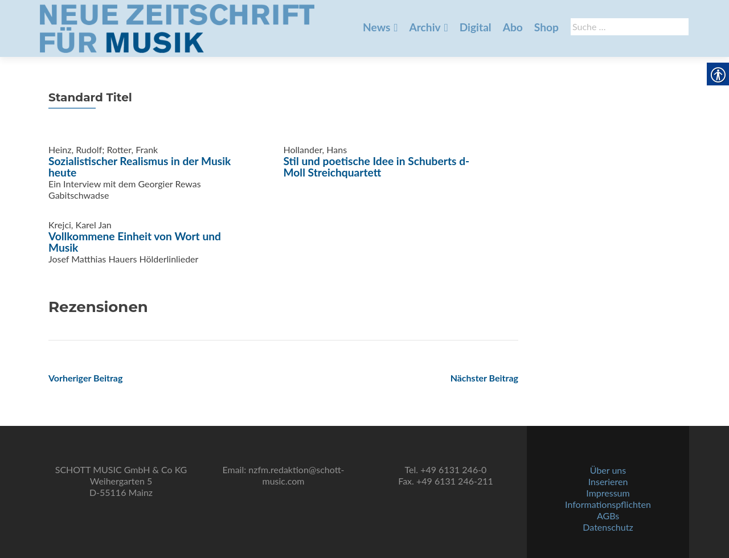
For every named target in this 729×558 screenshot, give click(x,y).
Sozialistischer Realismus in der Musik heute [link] (139, 166)
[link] (177, 27)
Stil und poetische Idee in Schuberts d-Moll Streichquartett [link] (377, 166)
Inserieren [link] (608, 481)
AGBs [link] (608, 515)
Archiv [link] (424, 27)
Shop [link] (546, 27)
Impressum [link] (607, 492)
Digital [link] (476, 27)
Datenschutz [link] (608, 527)
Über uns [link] (608, 470)
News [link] (376, 27)
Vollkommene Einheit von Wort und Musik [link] (134, 241)
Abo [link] (513, 27)
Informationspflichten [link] (608, 504)
